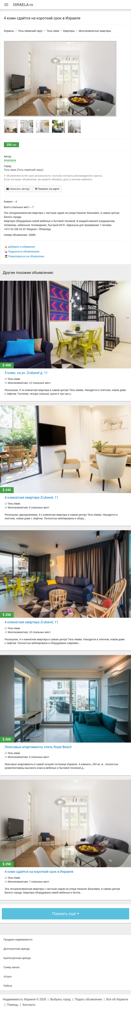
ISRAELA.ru (23, 5)
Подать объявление (88, 999)
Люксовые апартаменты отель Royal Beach (38, 747)
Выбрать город (60, 999)
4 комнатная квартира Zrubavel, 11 (31, 497)
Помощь (12, 1004)
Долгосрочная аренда (17, 948)
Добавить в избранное (21, 246)
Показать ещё (65, 914)
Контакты (29, 1004)
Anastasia (10, 160)
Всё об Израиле (117, 999)
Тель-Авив (53, 30)
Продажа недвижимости (18, 939)
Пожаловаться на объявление (26, 256)
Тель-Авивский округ (30, 30)
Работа (8, 985)
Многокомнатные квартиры (95, 30)
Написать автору (18, 188)
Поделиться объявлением (23, 251)
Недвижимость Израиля (19, 999)
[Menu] (6, 4)
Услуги (7, 976)
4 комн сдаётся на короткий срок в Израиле (39, 872)
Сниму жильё (12, 967)
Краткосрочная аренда (17, 958)
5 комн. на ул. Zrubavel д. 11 (26, 373)
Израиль (9, 30)
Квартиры (69, 30)
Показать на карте (47, 188)
